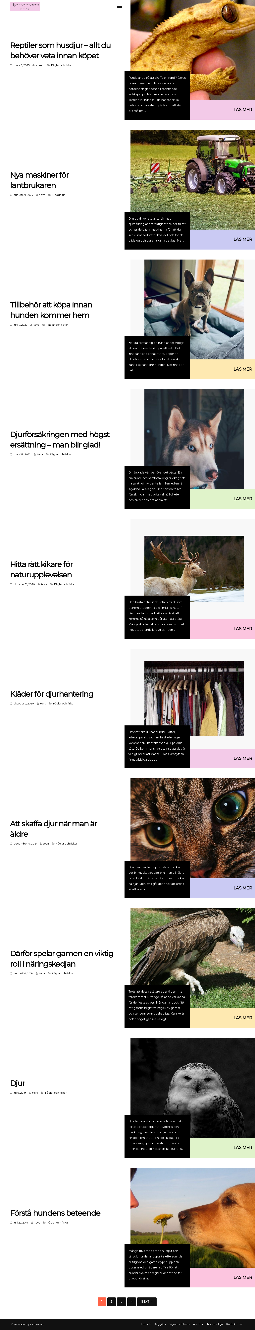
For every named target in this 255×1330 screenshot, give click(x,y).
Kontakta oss (234, 1324)
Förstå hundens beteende (56, 1213)
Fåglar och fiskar (62, 65)
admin (40, 65)
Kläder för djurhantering (53, 694)
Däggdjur (58, 194)
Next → (147, 1301)
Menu (120, 6)
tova (42, 194)
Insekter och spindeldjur (208, 1324)
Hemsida (145, 1324)
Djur (18, 1083)
